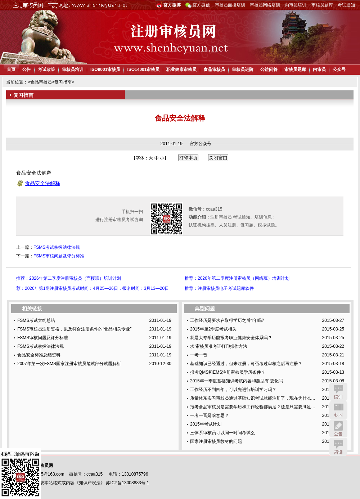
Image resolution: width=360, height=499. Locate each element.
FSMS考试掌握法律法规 (56, 247)
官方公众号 (200, 143)
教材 (338, 410)
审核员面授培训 (230, 5)
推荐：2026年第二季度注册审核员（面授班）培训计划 (68, 278)
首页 (11, 69)
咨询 (338, 447)
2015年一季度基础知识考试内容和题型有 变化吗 (236, 380)
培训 (338, 392)
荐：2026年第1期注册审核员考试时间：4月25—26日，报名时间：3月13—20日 (92, 288)
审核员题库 (322, 5)
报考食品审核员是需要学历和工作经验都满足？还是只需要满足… (252, 406)
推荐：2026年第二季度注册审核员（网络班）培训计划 (237, 278)
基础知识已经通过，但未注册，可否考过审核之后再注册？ (246, 363)
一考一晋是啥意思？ (209, 415)
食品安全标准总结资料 (38, 355)
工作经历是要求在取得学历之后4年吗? (227, 320)
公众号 (339, 69)
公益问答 (269, 69)
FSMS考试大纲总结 (36, 320)
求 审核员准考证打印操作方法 (218, 346)
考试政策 (46, 69)
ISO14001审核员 (143, 69)
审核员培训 (73, 69)
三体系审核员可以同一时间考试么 (222, 432)
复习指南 (63, 82)
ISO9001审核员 (105, 69)
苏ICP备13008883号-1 (127, 482)
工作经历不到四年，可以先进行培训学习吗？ (233, 389)
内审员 (319, 69)
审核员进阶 (242, 69)
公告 (26, 69)
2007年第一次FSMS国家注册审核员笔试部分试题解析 (69, 363)
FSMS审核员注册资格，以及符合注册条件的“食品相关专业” (74, 329)
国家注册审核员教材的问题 (216, 441)
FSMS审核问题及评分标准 (58, 256)
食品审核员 (214, 69)
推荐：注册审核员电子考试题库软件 (219, 288)
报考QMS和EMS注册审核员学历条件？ (227, 372)
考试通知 (346, 5)
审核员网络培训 (265, 5)
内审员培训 (295, 5)
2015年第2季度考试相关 (213, 329)
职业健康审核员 (181, 69)
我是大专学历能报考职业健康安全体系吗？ (231, 337)
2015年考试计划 (205, 424)
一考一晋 (198, 355)
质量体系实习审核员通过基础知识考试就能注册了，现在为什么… (252, 398)
